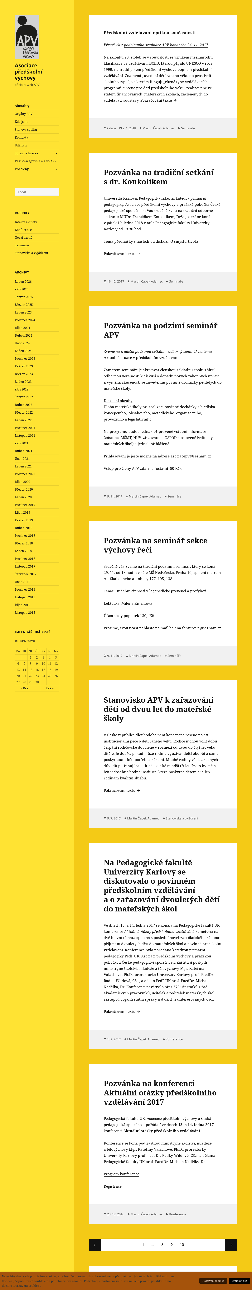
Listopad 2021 (25, 435)
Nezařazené (23, 237)
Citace (111, 128)
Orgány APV (24, 114)
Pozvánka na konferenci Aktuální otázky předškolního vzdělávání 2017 (160, 1092)
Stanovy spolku (26, 129)
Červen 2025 (24, 297)
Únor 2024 (22, 343)
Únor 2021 (22, 458)
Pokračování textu (159, 100)
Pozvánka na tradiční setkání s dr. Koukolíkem (159, 176)
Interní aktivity (26, 222)
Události (21, 145)
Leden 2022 (23, 420)
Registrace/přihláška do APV (35, 161)
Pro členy (22, 169)
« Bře (24, 688)
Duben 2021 (23, 451)
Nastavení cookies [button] (213, 1280)
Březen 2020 (24, 489)
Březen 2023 (24, 374)
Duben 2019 (23, 528)
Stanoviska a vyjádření (31, 253)
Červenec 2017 (25, 574)
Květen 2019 (24, 520)
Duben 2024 (23, 335)
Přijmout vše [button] (239, 1280)
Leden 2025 (23, 312)
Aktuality (22, 106)
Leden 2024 (23, 351)
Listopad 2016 (25, 597)
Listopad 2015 (25, 612)
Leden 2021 (23, 466)
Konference (23, 230)
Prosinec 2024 (25, 320)
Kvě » (50, 688)
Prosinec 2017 (25, 559)
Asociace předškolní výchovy (28, 71)
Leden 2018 (23, 551)
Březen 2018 (24, 543)
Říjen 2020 (22, 482)
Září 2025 (21, 289)
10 (183, 1243)
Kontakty (21, 137)
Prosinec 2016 (25, 589)
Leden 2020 (23, 497)
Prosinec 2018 (25, 535)
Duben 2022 (23, 405)
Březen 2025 (24, 305)
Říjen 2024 (22, 328)
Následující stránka (231, 1245)
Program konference (121, 1173)
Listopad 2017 (25, 566)
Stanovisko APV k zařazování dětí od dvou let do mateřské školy (159, 709)
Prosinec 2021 (25, 428)
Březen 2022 (24, 412)
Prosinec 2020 (25, 474)
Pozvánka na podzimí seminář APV (161, 330)
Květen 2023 (24, 366)
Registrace (113, 1186)
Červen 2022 (24, 397)
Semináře (22, 245)
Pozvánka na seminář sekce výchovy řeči (155, 545)
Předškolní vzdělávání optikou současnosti (150, 32)
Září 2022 (21, 389)
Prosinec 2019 (25, 505)
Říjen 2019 (22, 512)
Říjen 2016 (22, 605)
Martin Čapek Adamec (159, 128)
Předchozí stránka (95, 1245)
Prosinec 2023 (25, 358)
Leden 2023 (23, 382)
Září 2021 (21, 443)
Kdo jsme (21, 122)
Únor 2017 (22, 582)
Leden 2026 (23, 281)
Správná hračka (26, 153)
